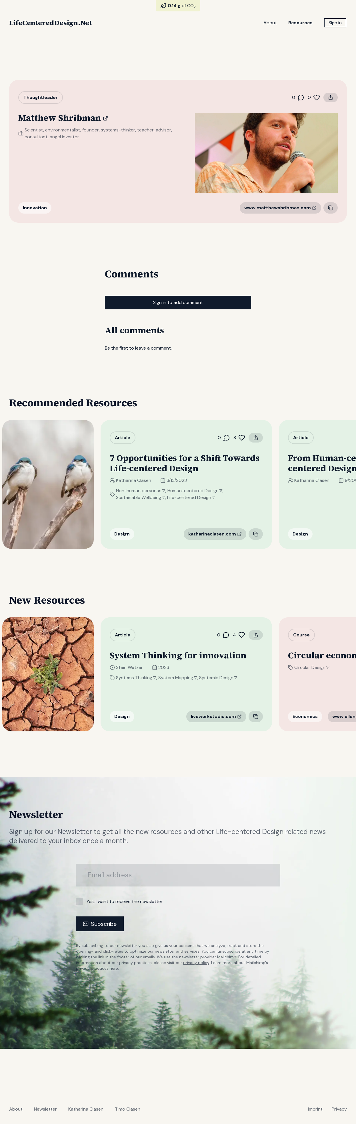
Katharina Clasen (140, 480)
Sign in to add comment (178, 302)
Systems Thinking (143, 678)
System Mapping (184, 678)
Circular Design (318, 667)
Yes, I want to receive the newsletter (125, 901)
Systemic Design (225, 678)
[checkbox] (79, 901)
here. (114, 968)
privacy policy (196, 962)
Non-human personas (147, 491)
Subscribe (100, 924)
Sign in (335, 23)
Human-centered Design (201, 491)
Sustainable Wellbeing (147, 497)
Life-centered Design (198, 497)
